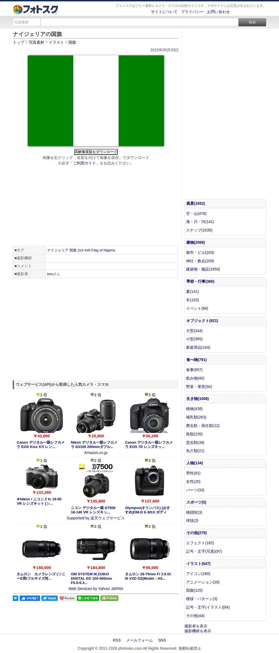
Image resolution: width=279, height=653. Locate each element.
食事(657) (194, 370)
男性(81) (193, 473)
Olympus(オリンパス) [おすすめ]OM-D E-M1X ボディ (147, 510)
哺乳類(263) (196, 417)
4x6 (87, 250)
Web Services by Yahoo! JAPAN (96, 588)
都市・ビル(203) (200, 252)
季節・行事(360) (200, 281)
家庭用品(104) (198, 347)
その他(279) (196, 533)
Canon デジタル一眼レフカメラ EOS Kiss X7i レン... (40, 444)
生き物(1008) (197, 398)
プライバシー (192, 12)
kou (50, 274)
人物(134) (194, 463)
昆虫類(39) (195, 442)
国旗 (73, 250)
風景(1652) (195, 203)
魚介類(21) (195, 451)
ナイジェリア (57, 250)
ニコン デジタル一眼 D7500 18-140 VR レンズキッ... (93, 510)
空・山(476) (196, 213)
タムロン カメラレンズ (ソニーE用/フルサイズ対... (41, 576)
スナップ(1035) (199, 230)
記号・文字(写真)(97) (204, 551)
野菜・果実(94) (199, 386)
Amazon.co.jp (95, 452)
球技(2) (192, 520)
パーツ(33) (195, 490)
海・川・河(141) (200, 221)
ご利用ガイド (84, 163)
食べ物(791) (196, 359)
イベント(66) (197, 308)
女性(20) (193, 481)
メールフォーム (139, 640)
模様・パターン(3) (201, 599)
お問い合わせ (218, 12)
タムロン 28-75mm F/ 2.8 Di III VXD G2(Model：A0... (148, 576)
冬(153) (192, 300)
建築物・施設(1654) (203, 269)
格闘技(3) (194, 512)
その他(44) (195, 615)
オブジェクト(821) (202, 320)
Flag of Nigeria (103, 250)
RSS (117, 640)
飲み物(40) (195, 378)
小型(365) (194, 339)
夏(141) (192, 291)
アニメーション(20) (203, 582)
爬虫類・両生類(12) (203, 425)
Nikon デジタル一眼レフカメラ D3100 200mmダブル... (94, 444)
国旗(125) (194, 590)
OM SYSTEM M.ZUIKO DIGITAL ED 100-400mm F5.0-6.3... (91, 578)
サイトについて (164, 12)
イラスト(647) (198, 563)
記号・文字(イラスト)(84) (208, 607)
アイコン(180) (198, 573)
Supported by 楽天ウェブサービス (96, 518)
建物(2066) (195, 242)
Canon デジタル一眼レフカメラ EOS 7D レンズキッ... (149, 444)
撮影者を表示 (195, 626)
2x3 (81, 250)
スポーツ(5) (196, 502)
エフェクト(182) (200, 543)
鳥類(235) (194, 434)
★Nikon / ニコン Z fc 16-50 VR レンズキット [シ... (39, 501)
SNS (162, 640)
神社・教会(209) (200, 261)
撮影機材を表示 (197, 631)
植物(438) (194, 409)
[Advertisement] (96, 206)
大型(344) (194, 331)
